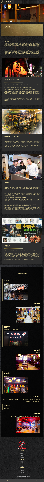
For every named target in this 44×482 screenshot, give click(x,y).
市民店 (22, 462)
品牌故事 (22, 453)
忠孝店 (22, 461)
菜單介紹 (22, 457)
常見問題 (22, 470)
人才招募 (22, 472)
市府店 (22, 463)
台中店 (22, 466)
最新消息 (22, 455)
